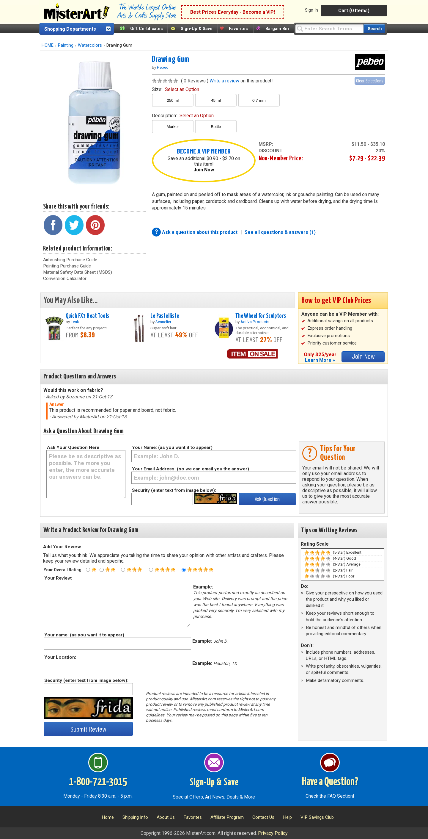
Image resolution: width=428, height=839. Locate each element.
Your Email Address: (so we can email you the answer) (190, 469)
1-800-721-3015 (98, 782)
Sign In (311, 10)
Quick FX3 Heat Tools (87, 316)
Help (287, 817)
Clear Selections (369, 80)
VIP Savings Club (317, 817)
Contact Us (263, 817)
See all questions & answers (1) (280, 232)
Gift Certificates (146, 28)
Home (108, 817)
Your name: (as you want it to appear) (84, 635)
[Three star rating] (123, 570)
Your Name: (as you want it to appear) (172, 447)
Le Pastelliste (164, 316)
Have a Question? (330, 782)
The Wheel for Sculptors (260, 316)
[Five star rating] (184, 570)
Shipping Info (135, 817)
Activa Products (254, 321)
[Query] (329, 28)
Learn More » (320, 360)
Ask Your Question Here (73, 447)
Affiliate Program (227, 817)
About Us (166, 817)
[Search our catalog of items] (374, 28)
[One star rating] (88, 570)
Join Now (203, 170)
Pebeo (163, 67)
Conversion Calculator (64, 278)
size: (175, 89)
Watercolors (90, 45)
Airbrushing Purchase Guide (70, 259)
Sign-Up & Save (197, 28)
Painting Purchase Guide (67, 266)
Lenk (75, 321)
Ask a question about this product (200, 232)
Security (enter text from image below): (174, 490)
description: (183, 115)
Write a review (224, 81)
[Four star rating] (151, 570)
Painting (65, 45)
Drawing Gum (170, 59)
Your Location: (60, 657)
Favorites (238, 28)
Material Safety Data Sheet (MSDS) (77, 272)
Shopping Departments (70, 29)
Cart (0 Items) (353, 10)
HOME (48, 45)
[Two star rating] (101, 570)
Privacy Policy (273, 833)
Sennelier (163, 321)
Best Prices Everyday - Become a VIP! (232, 12)
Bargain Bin (277, 28)
